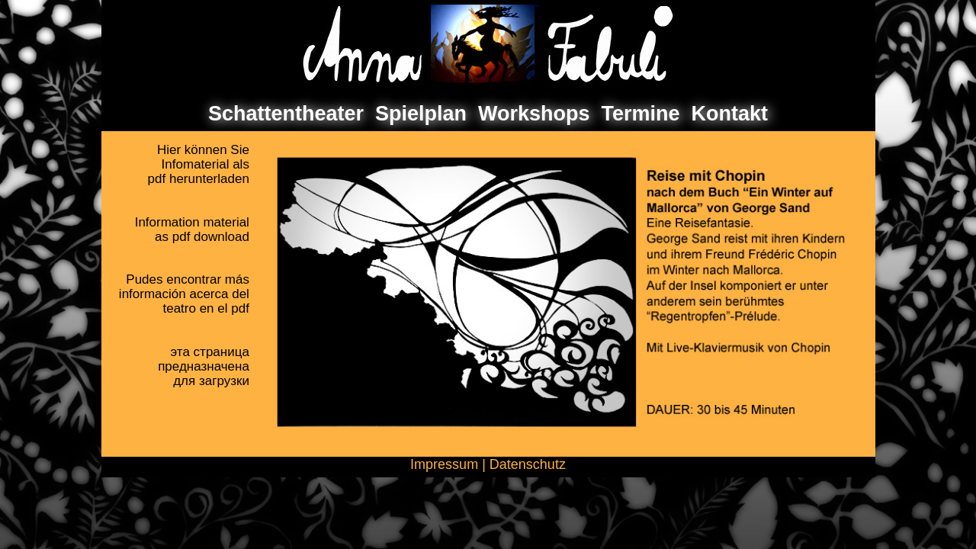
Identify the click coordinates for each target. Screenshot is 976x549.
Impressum (444, 464)
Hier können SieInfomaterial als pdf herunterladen (198, 164)
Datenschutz (528, 464)
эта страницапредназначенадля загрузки (203, 366)
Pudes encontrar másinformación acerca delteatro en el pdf (184, 294)
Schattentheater (286, 113)
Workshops (534, 113)
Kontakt (730, 113)
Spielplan (421, 113)
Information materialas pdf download (192, 229)
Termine (641, 113)
